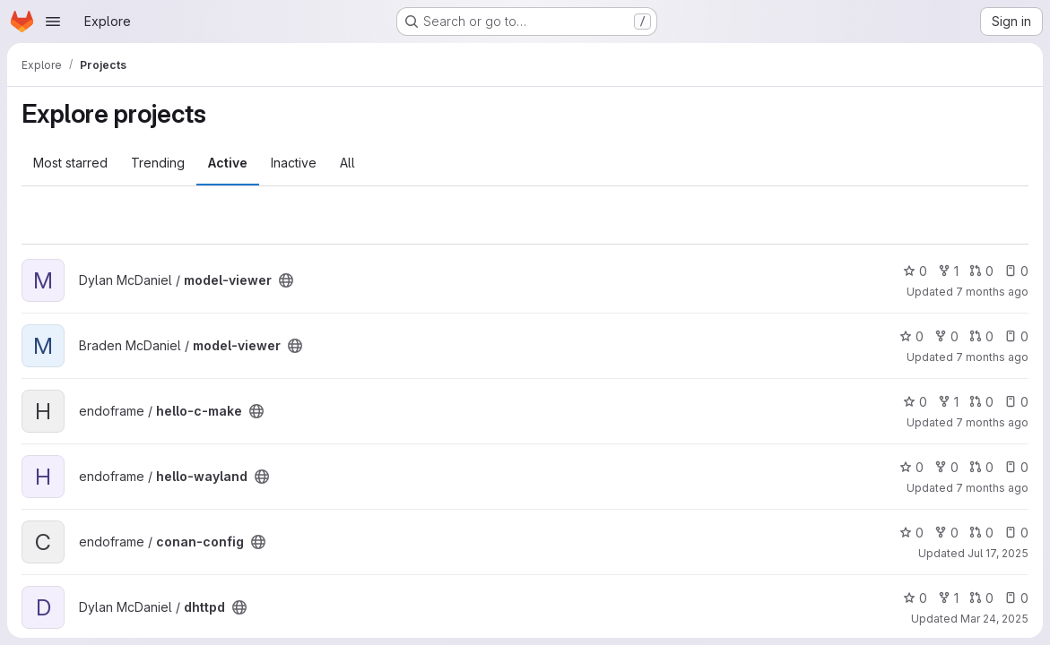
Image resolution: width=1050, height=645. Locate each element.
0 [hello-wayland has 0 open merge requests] (981, 467)
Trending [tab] (158, 162)
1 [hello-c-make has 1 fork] (948, 401)
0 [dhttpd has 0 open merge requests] (981, 598)
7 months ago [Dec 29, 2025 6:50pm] (992, 422)
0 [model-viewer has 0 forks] (946, 336)
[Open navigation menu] (53, 21)
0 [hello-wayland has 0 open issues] (1016, 467)
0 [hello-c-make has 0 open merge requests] (981, 401)
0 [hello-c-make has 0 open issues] (1016, 401)
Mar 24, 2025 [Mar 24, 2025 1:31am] (994, 618)
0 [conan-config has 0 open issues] (1016, 532)
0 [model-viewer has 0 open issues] (1016, 271)
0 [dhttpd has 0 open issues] (1016, 598)
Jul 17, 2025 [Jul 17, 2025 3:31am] (998, 553)
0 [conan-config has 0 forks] (946, 532)
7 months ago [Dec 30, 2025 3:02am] (992, 357)
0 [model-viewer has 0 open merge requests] (981, 271)
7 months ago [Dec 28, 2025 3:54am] (992, 487)
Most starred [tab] (70, 162)
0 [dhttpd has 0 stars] (915, 598)
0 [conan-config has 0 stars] (911, 532)
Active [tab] (227, 162)
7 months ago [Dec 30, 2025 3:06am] (992, 291)
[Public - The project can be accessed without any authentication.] (286, 280)
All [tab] (347, 162)
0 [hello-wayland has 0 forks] (946, 467)
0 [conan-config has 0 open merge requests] (981, 532)
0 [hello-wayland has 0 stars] (911, 467)
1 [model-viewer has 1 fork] (948, 271)
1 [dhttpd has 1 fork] (948, 598)
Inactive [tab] (294, 162)
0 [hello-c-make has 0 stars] (915, 401)
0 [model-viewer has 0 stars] (915, 271)
